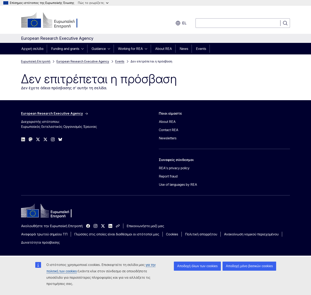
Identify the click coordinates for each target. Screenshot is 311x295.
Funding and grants (65, 49)
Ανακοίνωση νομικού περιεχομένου (251, 234)
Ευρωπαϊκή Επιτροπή (35, 61)
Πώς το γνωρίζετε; (93, 3)
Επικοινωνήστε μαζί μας (145, 226)
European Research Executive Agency (83, 61)
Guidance (99, 49)
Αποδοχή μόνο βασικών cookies (249, 266)
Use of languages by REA (178, 184)
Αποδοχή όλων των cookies (197, 266)
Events (201, 49)
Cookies (172, 234)
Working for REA (130, 49)
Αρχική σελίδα (32, 49)
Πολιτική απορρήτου (201, 234)
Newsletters (168, 138)
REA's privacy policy (174, 168)
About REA (163, 49)
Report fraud (168, 176)
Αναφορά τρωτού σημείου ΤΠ (44, 234)
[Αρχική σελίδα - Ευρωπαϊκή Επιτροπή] (54, 20)
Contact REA (168, 130)
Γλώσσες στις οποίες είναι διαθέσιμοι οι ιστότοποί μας (116, 234)
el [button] (181, 23)
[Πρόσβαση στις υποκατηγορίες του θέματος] (83, 48)
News (184, 49)
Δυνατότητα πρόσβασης (40, 242)
